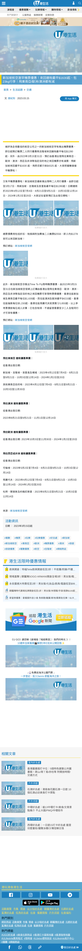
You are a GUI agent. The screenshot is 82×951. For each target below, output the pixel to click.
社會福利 (66, 912)
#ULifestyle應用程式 (12, 938)
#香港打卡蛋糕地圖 (43, 935)
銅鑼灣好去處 (51, 909)
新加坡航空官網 (18, 511)
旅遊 (72, 543)
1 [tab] (34, 21)
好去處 (54, 538)
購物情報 (56, 9)
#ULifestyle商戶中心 (63, 938)
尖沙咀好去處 (34, 909)
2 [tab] (37, 21)
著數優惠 (24, 549)
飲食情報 (72, 9)
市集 (15, 909)
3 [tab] (40, 21)
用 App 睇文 (71, 98)
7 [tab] (41, 25)
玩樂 (28, 538)
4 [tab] (43, 21)
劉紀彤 (11, 98)
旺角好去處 (22, 912)
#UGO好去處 (8, 935)
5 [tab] (46, 21)
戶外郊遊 (33, 783)
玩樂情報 (40, 9)
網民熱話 (6, 922)
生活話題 (18, 89)
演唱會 (10, 9)
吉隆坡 (48, 549)
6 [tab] (49, 21)
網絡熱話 (61, 549)
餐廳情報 (42, 912)
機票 (18, 538)
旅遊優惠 (10, 549)
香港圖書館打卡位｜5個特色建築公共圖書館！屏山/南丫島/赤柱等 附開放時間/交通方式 (49, 772)
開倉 (22, 909)
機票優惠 (49, 543)
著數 (8, 538)
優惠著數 (24, 9)
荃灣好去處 (7, 912)
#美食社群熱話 (24, 935)
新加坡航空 (11, 543)
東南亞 (25, 543)
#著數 (4, 942)
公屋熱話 (26, 15)
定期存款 (49, 15)
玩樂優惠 (40, 538)
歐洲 (37, 543)
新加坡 (66, 538)
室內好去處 (34, 762)
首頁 (6, 89)
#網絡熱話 (14, 942)
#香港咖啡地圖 (62, 935)
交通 (29, 89)
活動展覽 (6, 909)
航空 (37, 549)
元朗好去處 (67, 909)
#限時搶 (28, 938)
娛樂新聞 (38, 15)
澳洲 (62, 543)
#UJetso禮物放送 (42, 938)
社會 (32, 912)
